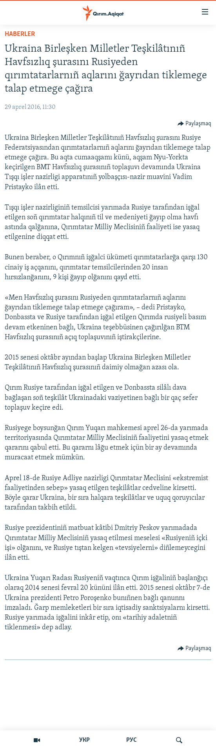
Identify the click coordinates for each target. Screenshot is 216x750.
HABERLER (20, 34)
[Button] (195, 123)
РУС (131, 740)
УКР (84, 740)
